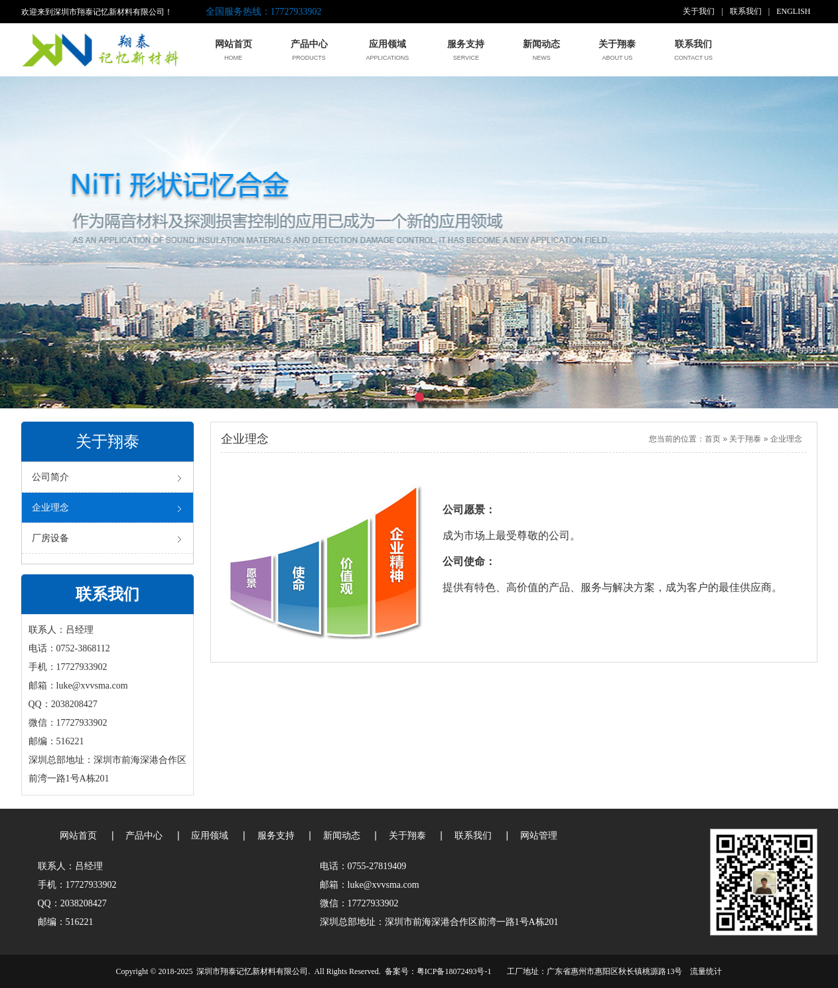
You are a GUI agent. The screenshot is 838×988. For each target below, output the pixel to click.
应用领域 (209, 836)
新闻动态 (341, 836)
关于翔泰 (745, 439)
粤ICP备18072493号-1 (454, 971)
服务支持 (276, 836)
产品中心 (144, 836)
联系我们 (746, 11)
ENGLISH (793, 11)
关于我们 (699, 11)
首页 (713, 439)
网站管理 (538, 836)
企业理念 (786, 439)
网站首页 (78, 836)
